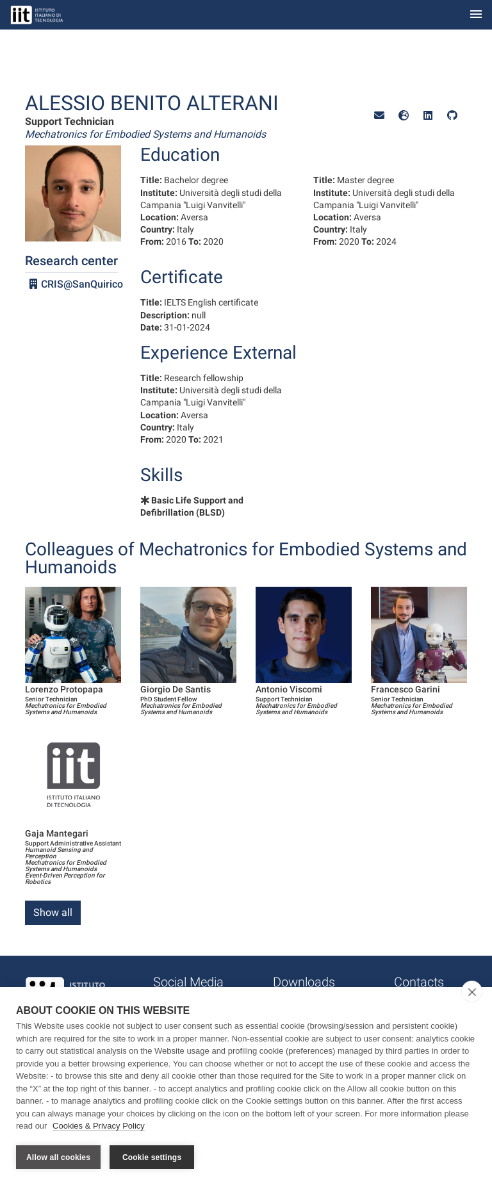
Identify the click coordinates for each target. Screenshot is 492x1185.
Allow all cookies (58, 1157)
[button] (379, 116)
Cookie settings (151, 1157)
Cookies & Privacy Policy (99, 1126)
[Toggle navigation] (476, 15)
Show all (52, 912)
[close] (471, 992)
